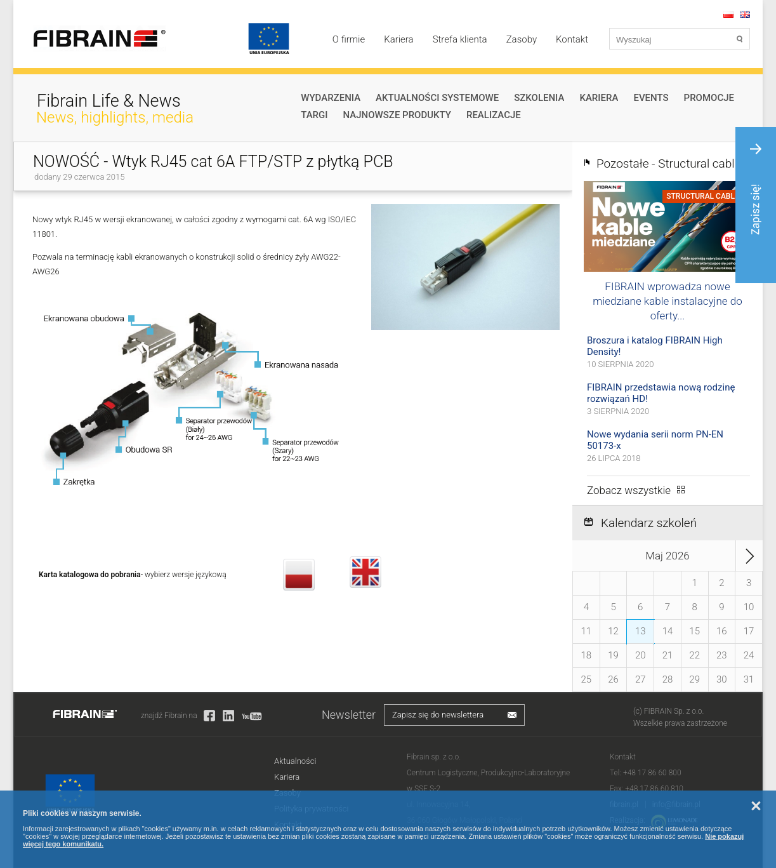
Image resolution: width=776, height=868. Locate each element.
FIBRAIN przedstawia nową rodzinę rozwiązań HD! (661, 393)
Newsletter (349, 714)
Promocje (709, 97)
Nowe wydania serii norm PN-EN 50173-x (655, 440)
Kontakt (572, 39)
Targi (314, 115)
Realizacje (493, 115)
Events (650, 97)
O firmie (348, 39)
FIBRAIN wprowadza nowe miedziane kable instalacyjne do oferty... (667, 301)
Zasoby (521, 39)
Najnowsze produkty (397, 115)
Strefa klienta (460, 39)
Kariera (398, 39)
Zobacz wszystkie (629, 490)
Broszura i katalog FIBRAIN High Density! (655, 346)
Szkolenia (539, 97)
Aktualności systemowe (437, 97)
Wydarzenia (330, 97)
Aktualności (295, 761)
